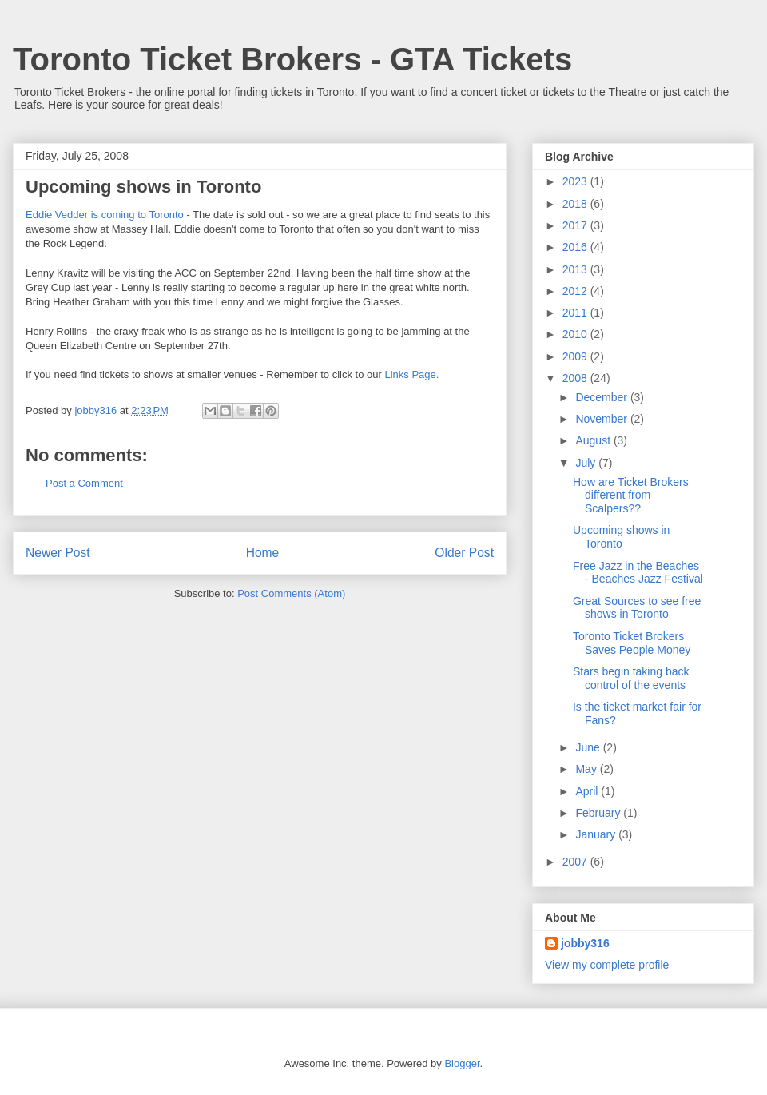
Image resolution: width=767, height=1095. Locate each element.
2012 (576, 291)
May (587, 769)
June (588, 747)
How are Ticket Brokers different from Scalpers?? (631, 496)
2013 (576, 269)
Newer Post (58, 552)
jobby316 (585, 943)
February (599, 812)
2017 (576, 225)
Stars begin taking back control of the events (631, 678)
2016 (576, 247)
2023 (576, 181)
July (586, 462)
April (588, 791)
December (602, 397)
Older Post (464, 552)
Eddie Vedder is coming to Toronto (105, 215)
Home (263, 552)
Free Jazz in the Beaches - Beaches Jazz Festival (638, 572)
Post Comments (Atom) (291, 593)
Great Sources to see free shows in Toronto (637, 608)
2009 (576, 356)
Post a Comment (84, 483)
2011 (576, 312)
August (594, 440)
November (602, 418)
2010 (576, 334)
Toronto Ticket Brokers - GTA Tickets (292, 59)
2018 (576, 203)
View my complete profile (607, 964)
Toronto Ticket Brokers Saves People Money (631, 643)
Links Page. (411, 374)
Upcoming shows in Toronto (621, 537)
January (596, 834)
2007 (576, 861)
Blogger (461, 1063)
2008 (576, 378)
